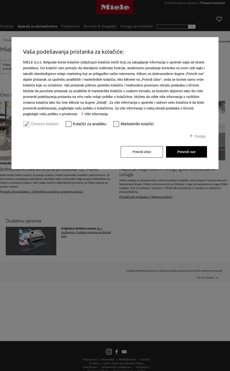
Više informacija (96, 114)
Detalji (200, 136)
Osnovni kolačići (44, 124)
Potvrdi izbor (141, 152)
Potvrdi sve (187, 152)
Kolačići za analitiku (89, 124)
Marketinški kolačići (137, 124)
